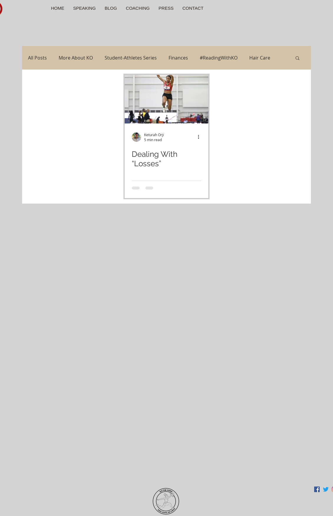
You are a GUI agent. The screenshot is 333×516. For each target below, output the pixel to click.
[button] (297, 58)
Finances (178, 58)
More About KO (76, 58)
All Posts (37, 58)
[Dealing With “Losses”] (166, 99)
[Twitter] (326, 489)
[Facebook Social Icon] (317, 489)
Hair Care (259, 58)
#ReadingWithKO (219, 58)
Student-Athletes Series (131, 58)
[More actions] (200, 137)
